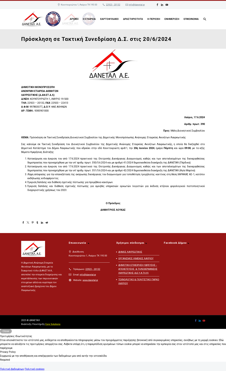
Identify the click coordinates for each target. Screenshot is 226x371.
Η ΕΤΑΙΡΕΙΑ (89, 19)
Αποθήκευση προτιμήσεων (18, 364)
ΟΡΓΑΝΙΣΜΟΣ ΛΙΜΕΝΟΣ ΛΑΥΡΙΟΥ (135, 258)
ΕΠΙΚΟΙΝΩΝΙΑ (191, 19)
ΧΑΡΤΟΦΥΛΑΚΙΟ (109, 19)
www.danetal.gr (90, 280)
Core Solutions (52, 324)
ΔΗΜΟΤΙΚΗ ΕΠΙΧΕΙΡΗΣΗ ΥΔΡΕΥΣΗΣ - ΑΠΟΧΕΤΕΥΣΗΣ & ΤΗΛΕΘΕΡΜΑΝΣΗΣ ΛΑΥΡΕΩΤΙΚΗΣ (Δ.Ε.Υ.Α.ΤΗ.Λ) (137, 269)
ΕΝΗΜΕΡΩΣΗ (171, 19)
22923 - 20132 (113, 4)
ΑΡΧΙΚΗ (74, 19)
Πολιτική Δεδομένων (12, 369)
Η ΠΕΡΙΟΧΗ (153, 19)
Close (6, 331)
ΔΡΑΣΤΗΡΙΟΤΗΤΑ (133, 19)
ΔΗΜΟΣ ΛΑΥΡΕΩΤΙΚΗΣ (130, 251)
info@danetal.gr (137, 4)
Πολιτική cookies (34, 369)
